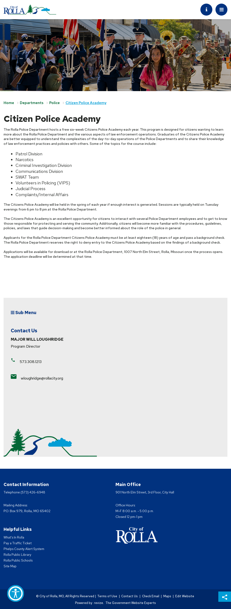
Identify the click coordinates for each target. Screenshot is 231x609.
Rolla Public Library (18, 554)
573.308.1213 (31, 361)
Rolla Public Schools (19, 560)
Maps (168, 596)
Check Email (150, 596)
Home (9, 102)
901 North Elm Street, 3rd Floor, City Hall (146, 492)
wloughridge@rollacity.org (42, 378)
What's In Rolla (15, 537)
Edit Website (186, 596)
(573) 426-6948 (33, 492)
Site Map (10, 566)
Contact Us (129, 596)
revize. (99, 602)
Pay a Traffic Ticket (18, 543)
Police (54, 102)
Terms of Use (106, 596)
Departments (32, 102)
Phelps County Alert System (24, 549)
